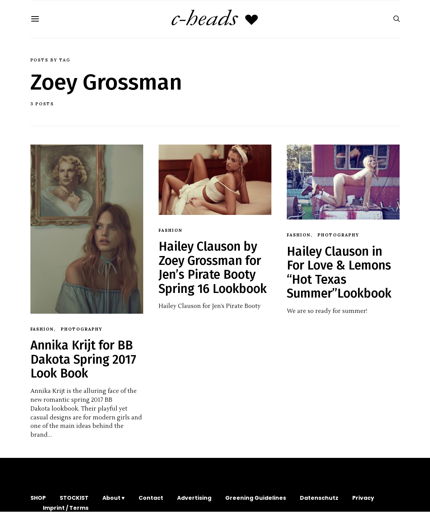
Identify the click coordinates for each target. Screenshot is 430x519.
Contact (151, 498)
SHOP (38, 498)
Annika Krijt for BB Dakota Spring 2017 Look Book (83, 359)
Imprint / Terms (66, 508)
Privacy (363, 498)
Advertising (194, 498)
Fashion (42, 329)
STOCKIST (74, 498)
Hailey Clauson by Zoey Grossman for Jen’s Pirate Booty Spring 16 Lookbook (213, 267)
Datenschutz (319, 498)
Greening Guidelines (255, 498)
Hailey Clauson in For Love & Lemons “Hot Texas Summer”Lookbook (339, 272)
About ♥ (113, 498)
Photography (81, 329)
